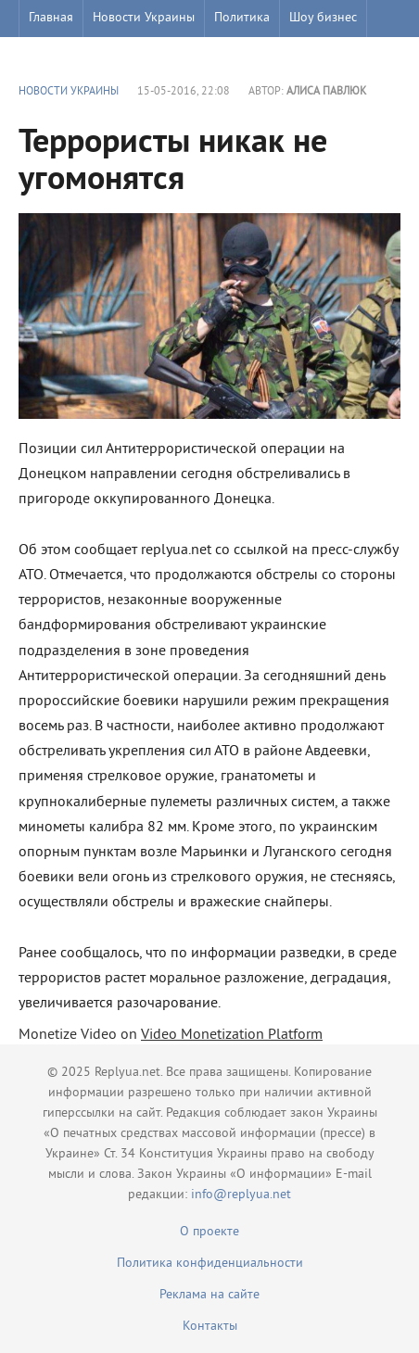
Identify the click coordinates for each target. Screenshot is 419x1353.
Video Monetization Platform (232, 1035)
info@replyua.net (241, 1195)
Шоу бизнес (323, 18)
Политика (242, 18)
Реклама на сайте (209, 1295)
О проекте (209, 1232)
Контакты (210, 1326)
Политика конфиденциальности (210, 1263)
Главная (51, 18)
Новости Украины (144, 18)
